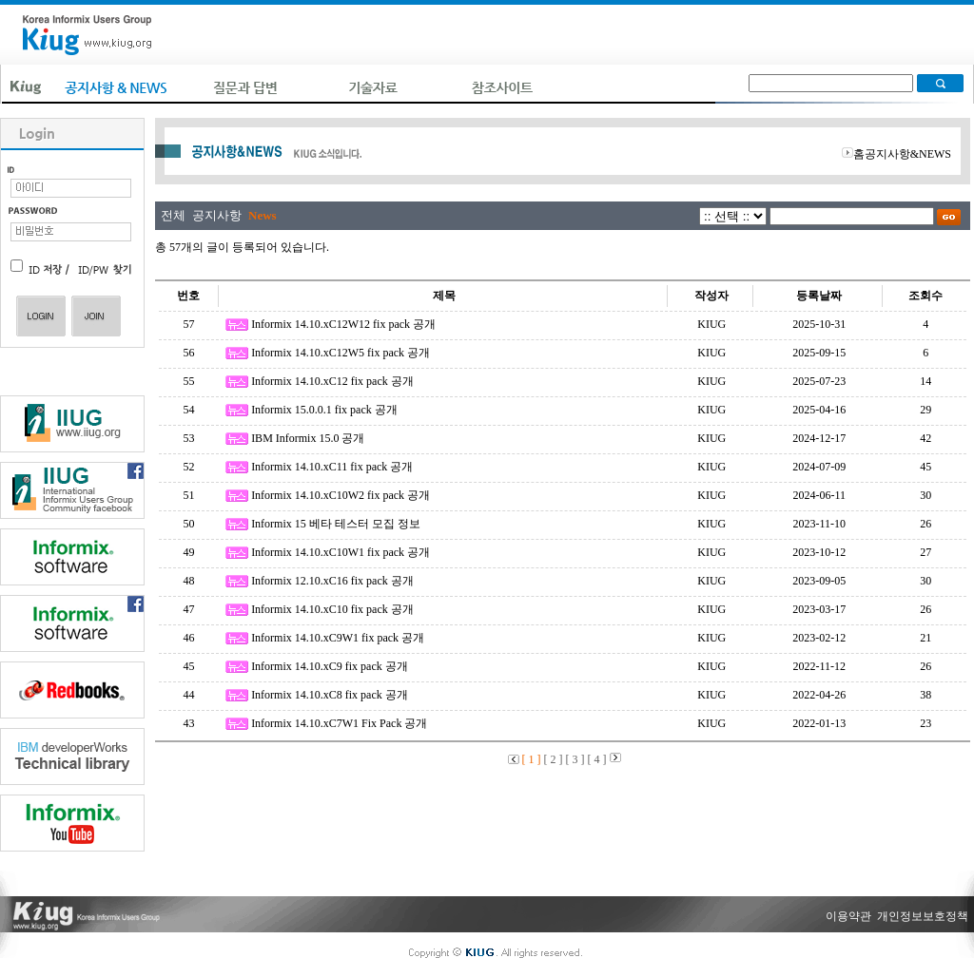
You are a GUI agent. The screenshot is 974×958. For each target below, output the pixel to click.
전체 (173, 215)
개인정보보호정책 (922, 916)
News (262, 215)
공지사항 (217, 215)
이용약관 (848, 916)
